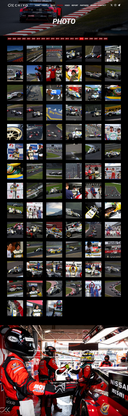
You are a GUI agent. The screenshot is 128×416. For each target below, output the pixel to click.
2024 (14, 39)
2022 (24, 39)
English (97, 363)
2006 (100, 39)
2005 (105, 39)
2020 (33, 39)
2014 (62, 39)
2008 (91, 39)
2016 (52, 39)
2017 (48, 39)
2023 (19, 39)
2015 (57, 39)
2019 (38, 39)
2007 (96, 39)
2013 (67, 39)
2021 (28, 39)
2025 (9, 39)
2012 (72, 39)
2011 (76, 39)
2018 (43, 39)
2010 (81, 39)
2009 (86, 39)
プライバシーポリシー (93, 359)
